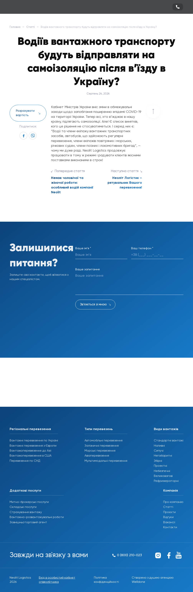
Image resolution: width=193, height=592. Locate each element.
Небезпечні (162, 471)
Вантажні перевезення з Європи (33, 445)
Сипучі (158, 450)
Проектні (160, 465)
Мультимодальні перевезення (105, 460)
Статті (30, 27)
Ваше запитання (87, 269)
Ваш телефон (142, 248)
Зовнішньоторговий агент (28, 522)
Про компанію (173, 502)
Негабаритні (163, 455)
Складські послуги (23, 507)
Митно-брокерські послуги (29, 502)
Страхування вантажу (26, 512)
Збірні (158, 460)
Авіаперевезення (96, 455)
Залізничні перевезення (101, 445)
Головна (15, 27)
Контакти (170, 527)
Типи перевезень (98, 429)
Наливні (159, 445)
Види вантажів (166, 429)
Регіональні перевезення (30, 429)
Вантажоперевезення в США (30, 455)
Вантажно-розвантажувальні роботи (37, 517)
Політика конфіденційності (106, 580)
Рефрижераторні (166, 481)
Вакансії (169, 522)
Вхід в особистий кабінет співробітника (57, 580)
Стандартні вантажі (168, 440)
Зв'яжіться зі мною (93, 304)
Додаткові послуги (25, 490)
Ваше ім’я (83, 248)
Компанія (170, 490)
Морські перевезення (99, 450)
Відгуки (168, 517)
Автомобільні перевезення (103, 440)
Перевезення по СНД (25, 460)
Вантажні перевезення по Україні (34, 440)
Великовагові (163, 476)
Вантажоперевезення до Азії (30, 450)
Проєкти (169, 512)
